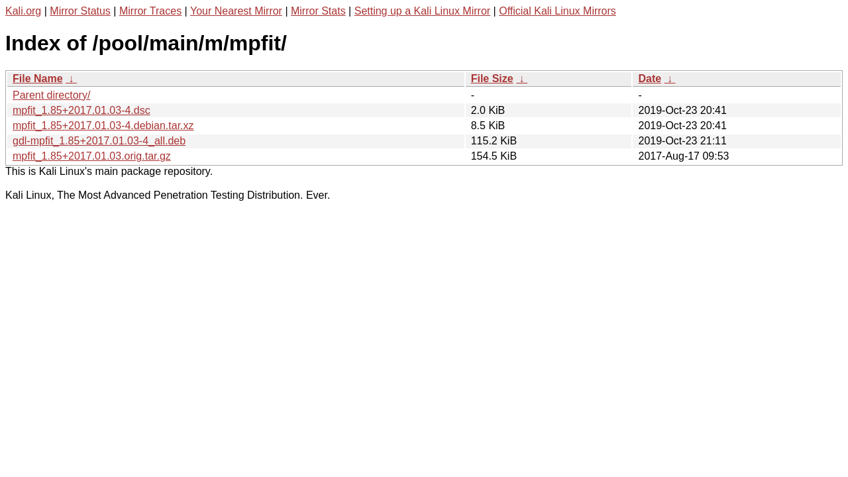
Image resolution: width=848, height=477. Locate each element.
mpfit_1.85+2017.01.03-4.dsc (81, 110)
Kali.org (23, 11)
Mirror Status (80, 11)
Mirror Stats (318, 11)
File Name (38, 78)
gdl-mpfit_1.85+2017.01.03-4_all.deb (99, 140)
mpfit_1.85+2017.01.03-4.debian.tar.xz (103, 125)
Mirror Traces (150, 11)
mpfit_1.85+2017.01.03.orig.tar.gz (92, 156)
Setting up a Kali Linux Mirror (422, 11)
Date (649, 78)
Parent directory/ (51, 95)
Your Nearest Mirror (236, 11)
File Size (492, 78)
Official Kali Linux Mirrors (557, 11)
